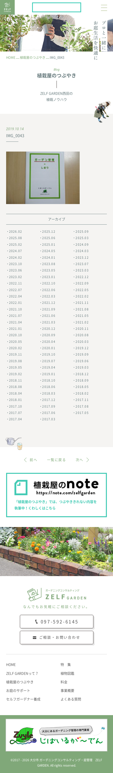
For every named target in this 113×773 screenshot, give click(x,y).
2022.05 (81, 289)
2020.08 (81, 335)
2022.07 (15, 289)
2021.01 (15, 328)
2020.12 (48, 328)
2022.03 (48, 296)
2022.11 (15, 283)
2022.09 (81, 283)
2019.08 (15, 361)
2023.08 (48, 263)
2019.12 (81, 348)
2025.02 (15, 244)
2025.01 (48, 244)
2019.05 (15, 367)
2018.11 (15, 380)
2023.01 (48, 276)
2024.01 (48, 257)
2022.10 (48, 283)
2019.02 (15, 374)
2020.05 (15, 341)
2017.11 (81, 399)
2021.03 (48, 322)
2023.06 (15, 270)
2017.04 (15, 419)
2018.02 (81, 393)
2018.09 (81, 380)
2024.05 (48, 250)
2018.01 (15, 399)
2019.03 (81, 367)
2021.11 (81, 302)
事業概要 (67, 690)
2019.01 (48, 374)
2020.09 (48, 335)
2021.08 (81, 309)
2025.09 (81, 231)
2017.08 (81, 406)
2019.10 (48, 354)
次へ (79, 460)
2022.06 (48, 289)
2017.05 (81, 412)
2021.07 (15, 315)
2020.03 (81, 341)
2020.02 (15, 348)
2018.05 (81, 386)
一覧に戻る (56, 460)
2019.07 (48, 361)
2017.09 (48, 406)
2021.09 (48, 309)
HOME (11, 664)
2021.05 (81, 315)
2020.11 (81, 328)
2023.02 (15, 276)
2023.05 (48, 270)
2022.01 (15, 302)
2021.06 (48, 315)
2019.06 (81, 361)
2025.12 (48, 231)
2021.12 (48, 302)
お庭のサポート (18, 690)
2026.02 (15, 231)
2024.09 (81, 244)
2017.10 (15, 406)
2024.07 (15, 250)
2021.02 (81, 322)
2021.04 (15, 322)
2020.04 (48, 341)
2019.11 (15, 354)
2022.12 (81, 276)
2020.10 (15, 335)
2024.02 (15, 257)
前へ (33, 460)
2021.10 (15, 309)
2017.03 (48, 419)
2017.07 (15, 412)
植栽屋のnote (80, 6)
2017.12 (48, 399)
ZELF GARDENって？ (22, 673)
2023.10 (15, 263)
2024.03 (81, 250)
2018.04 (15, 393)
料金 (64, 682)
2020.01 (48, 348)
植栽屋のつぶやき (20, 682)
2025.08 (15, 237)
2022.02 (81, 296)
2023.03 (81, 270)
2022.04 (15, 296)
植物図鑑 (67, 673)
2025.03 (81, 237)
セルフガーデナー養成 (23, 699)
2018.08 (15, 386)
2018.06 (48, 386)
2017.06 (48, 412)
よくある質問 (71, 699)
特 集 (66, 664)
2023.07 (81, 263)
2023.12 (81, 257)
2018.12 (81, 374)
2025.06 (48, 237)
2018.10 (48, 380)
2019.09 (81, 354)
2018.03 (48, 393)
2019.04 (48, 367)
